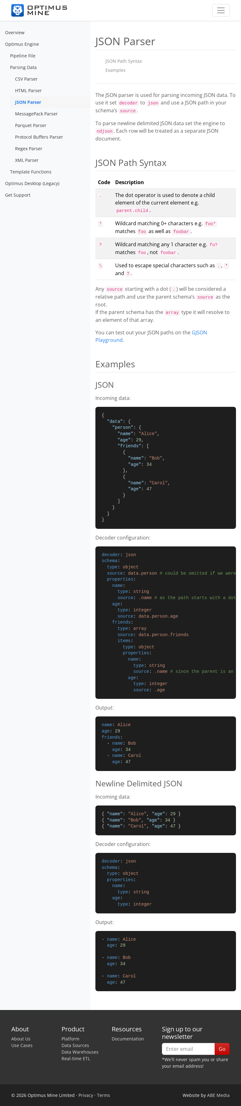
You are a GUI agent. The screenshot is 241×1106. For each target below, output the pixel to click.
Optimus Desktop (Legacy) (32, 183)
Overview (14, 32)
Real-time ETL (76, 1058)
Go (222, 1048)
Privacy (85, 1095)
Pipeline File (22, 56)
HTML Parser (28, 90)
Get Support (17, 195)
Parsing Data (23, 67)
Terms (103, 1095)
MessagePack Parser (36, 114)
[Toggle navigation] (221, 10)
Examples (115, 70)
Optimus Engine (22, 44)
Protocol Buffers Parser (39, 137)
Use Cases (22, 1045)
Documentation (128, 1039)
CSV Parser (26, 79)
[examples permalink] (92, 364)
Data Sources (75, 1045)
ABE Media (218, 1095)
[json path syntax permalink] (92, 162)
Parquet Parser (30, 125)
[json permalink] (92, 384)
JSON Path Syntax (123, 61)
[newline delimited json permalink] (92, 783)
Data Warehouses (80, 1052)
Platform (70, 1039)
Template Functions (30, 172)
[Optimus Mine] (39, 10)
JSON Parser (28, 102)
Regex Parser (28, 149)
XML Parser (27, 160)
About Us (20, 1039)
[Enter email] (188, 1049)
